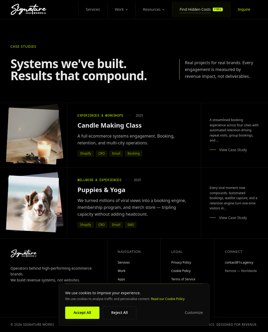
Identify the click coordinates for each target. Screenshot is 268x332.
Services (93, 9)
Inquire (244, 9)
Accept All (82, 312)
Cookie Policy (181, 271)
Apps (121, 279)
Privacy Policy (181, 262)
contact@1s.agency (239, 262)
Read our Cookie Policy (168, 299)
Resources (154, 9)
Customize (194, 312)
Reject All (119, 312)
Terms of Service (183, 279)
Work (121, 9)
